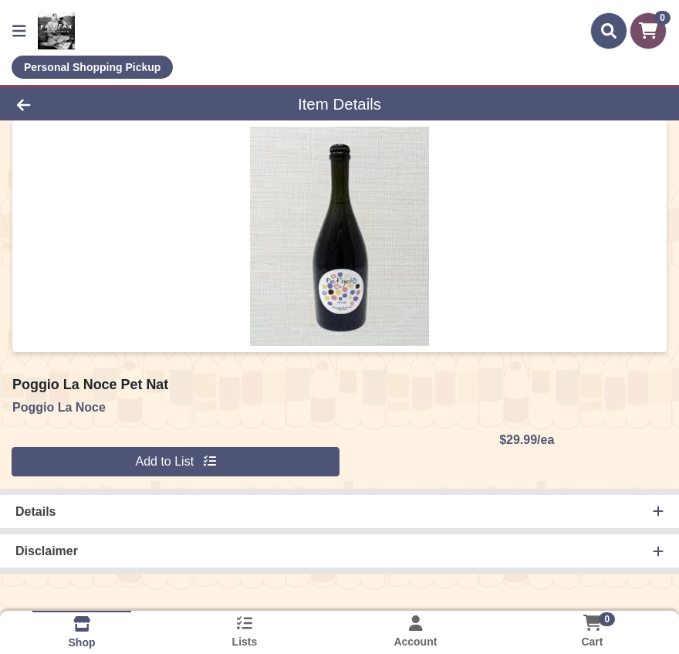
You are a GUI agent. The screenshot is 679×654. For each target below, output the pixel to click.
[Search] (609, 30)
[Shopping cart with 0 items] (648, 30)
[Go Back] (94, 104)
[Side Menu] (19, 30)
